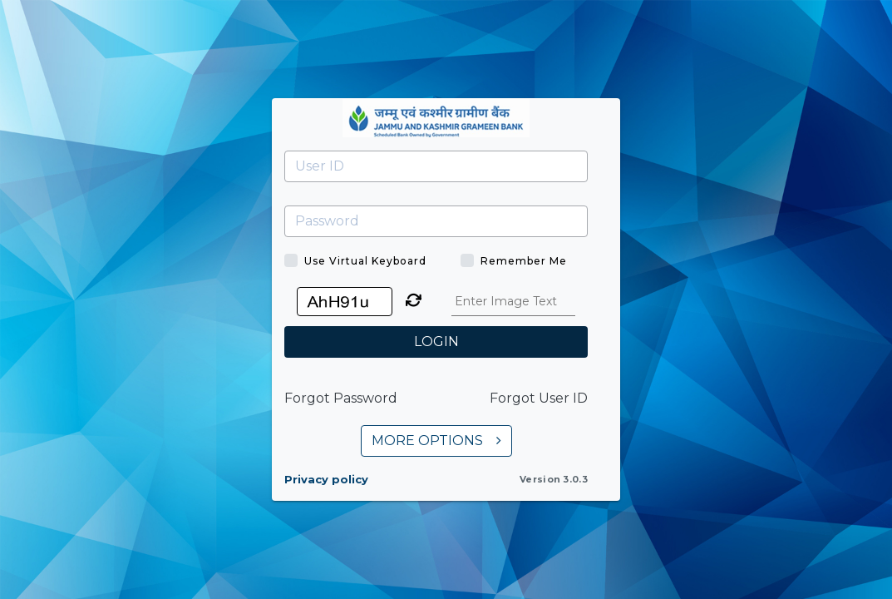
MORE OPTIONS (436, 440)
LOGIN (436, 341)
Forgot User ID (539, 398)
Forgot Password (340, 398)
